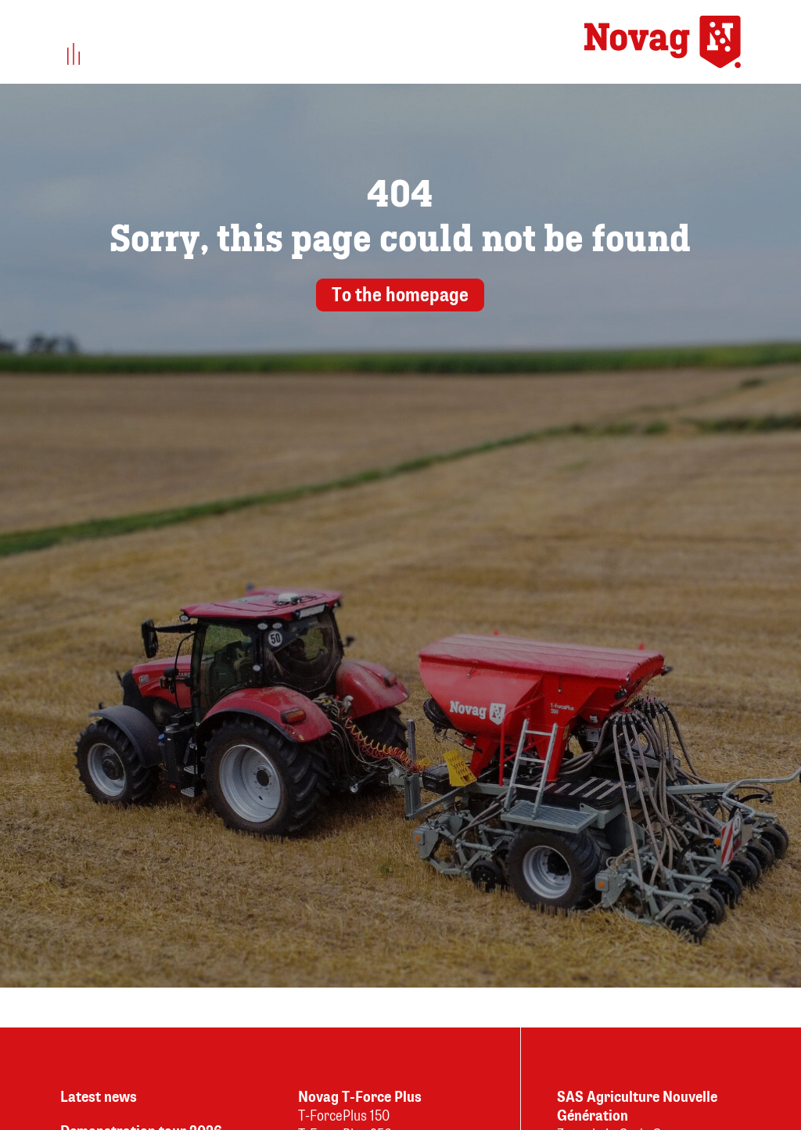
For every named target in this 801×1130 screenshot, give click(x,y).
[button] (74, 54)
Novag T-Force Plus (360, 1097)
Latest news (98, 1097)
